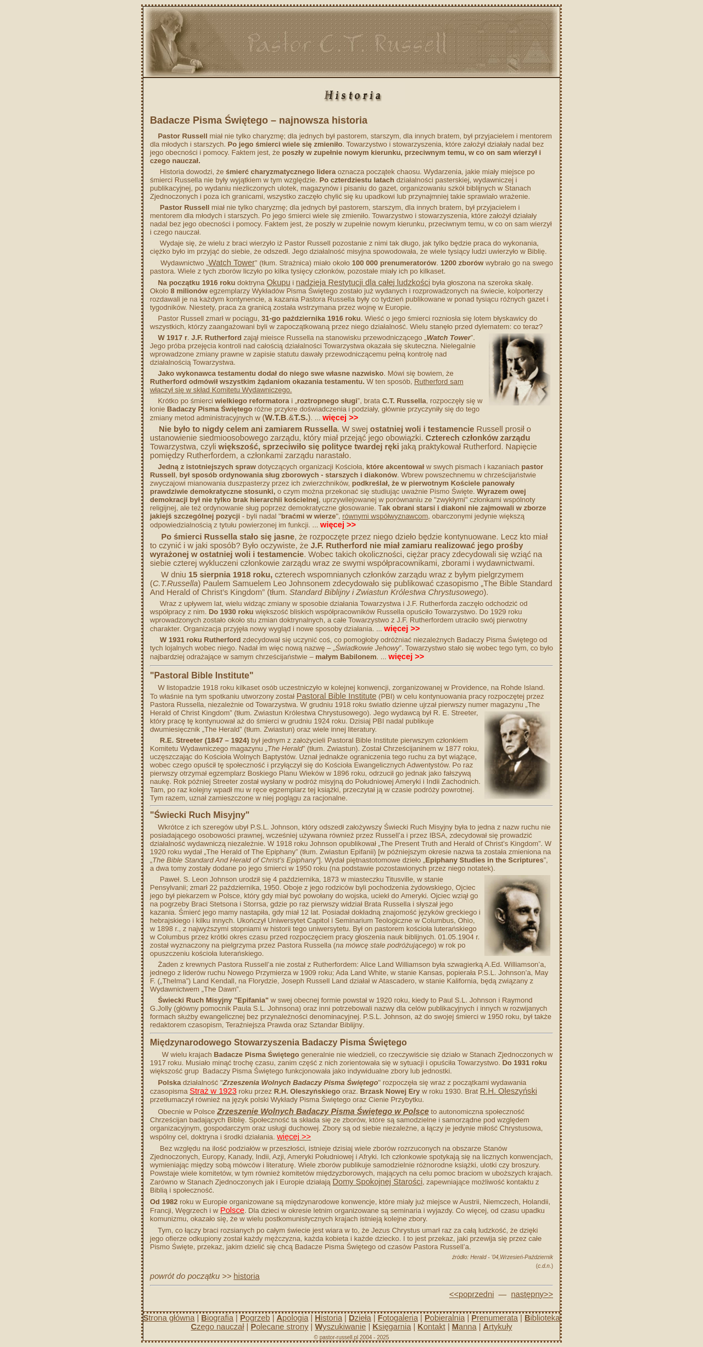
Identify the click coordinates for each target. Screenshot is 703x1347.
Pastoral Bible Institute (337, 696)
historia (246, 1276)
